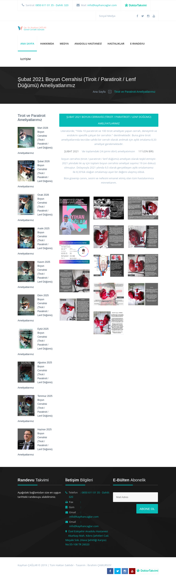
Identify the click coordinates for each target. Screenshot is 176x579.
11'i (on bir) (145, 151)
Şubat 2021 (71, 151)
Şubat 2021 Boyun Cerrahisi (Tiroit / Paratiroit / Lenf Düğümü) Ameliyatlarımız (108, 120)
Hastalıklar (116, 43)
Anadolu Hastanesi (88, 43)
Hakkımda (47, 43)
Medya (64, 43)
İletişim (25, 59)
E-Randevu (137, 43)
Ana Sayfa (27, 43)
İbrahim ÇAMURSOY (99, 565)
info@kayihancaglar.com (102, 5)
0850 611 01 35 (44, 5)
